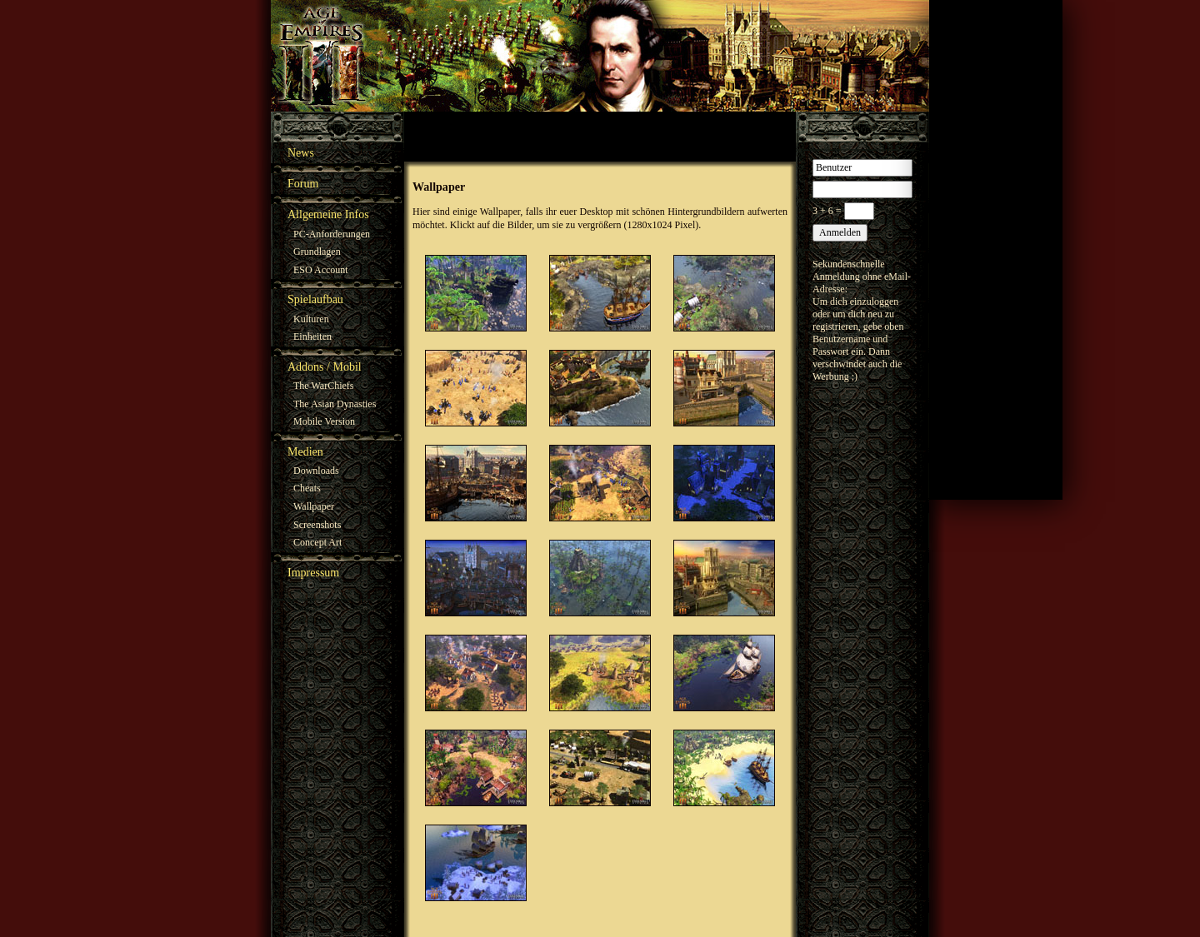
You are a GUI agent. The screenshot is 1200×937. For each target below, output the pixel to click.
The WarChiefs (323, 385)
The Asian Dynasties (334, 404)
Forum (303, 183)
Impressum (313, 572)
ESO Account (320, 270)
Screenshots (317, 525)
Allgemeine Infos (328, 214)
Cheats (307, 488)
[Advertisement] (995, 250)
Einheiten (312, 336)
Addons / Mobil (325, 367)
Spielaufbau (315, 299)
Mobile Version (324, 421)
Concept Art (317, 542)
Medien (305, 452)
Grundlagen (317, 251)
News (301, 153)
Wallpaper (313, 506)
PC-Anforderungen (331, 234)
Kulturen (311, 319)
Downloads (316, 470)
